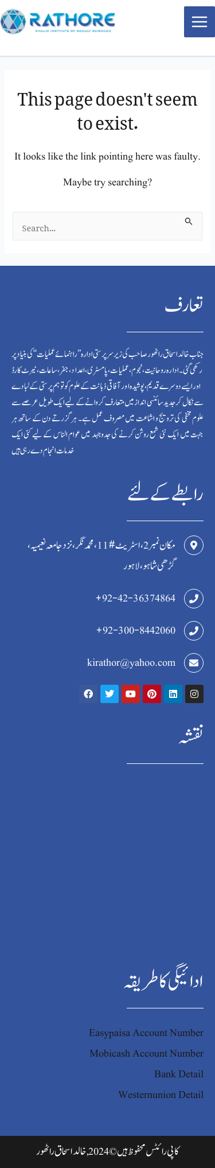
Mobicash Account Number (146, 1053)
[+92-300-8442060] (194, 631)
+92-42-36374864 (135, 598)
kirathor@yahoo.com (131, 663)
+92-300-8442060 (135, 630)
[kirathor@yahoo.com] (194, 663)
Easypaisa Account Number (146, 1033)
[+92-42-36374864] (194, 598)
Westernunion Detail (161, 1095)
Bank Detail (179, 1074)
